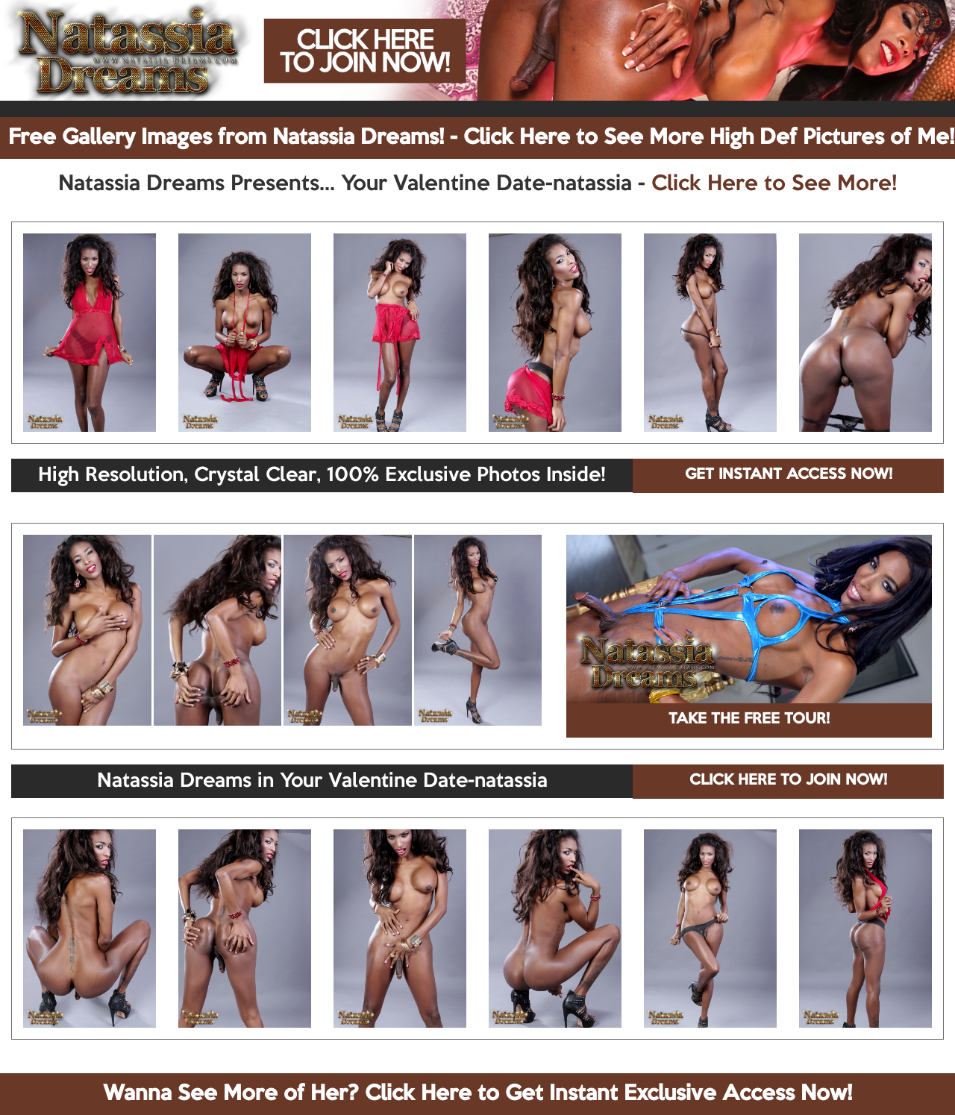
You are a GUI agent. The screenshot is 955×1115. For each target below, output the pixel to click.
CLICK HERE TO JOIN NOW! (788, 781)
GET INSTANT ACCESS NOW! (788, 475)
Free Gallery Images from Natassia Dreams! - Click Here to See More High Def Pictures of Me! (481, 138)
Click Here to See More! (774, 184)
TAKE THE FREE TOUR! (749, 719)
